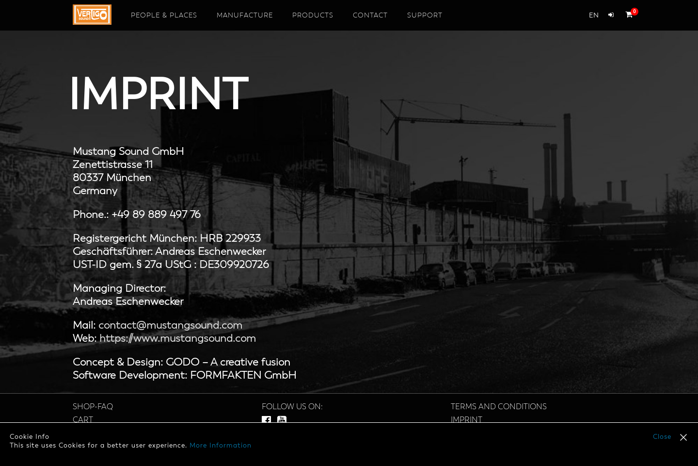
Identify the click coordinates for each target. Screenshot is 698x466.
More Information (221, 445)
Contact (370, 15)
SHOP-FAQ (93, 407)
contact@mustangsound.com (170, 325)
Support (425, 15)
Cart (83, 420)
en (594, 15)
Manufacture (245, 15)
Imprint (466, 420)
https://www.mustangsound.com (177, 338)
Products (312, 15)
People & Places (164, 15)
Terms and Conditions (499, 407)
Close (662, 436)
